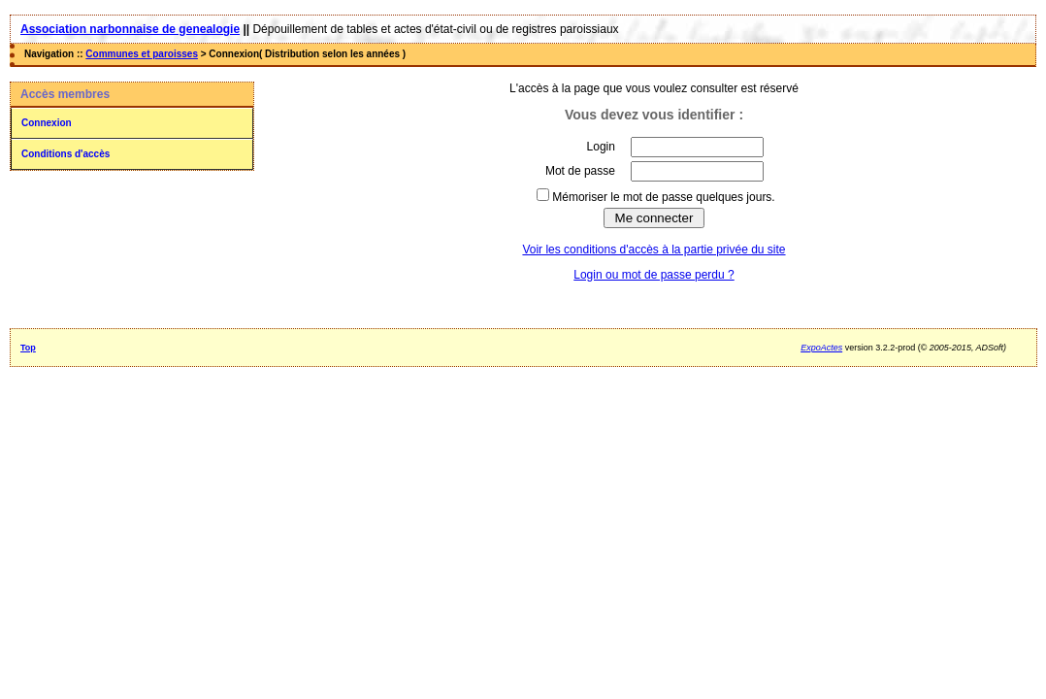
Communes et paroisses (141, 54)
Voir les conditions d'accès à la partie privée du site (653, 249)
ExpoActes (821, 347)
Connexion (46, 122)
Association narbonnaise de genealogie (130, 29)
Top (28, 347)
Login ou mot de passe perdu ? (653, 275)
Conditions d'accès (65, 154)
